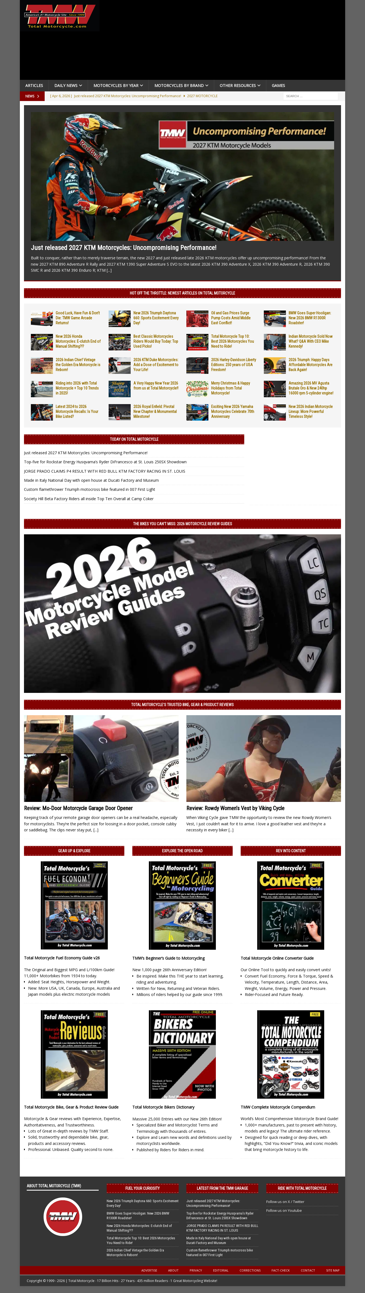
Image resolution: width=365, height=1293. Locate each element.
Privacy (196, 1270)
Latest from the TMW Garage (222, 1188)
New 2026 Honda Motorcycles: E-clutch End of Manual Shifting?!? (78, 341)
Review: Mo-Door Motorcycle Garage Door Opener (78, 808)
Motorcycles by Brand (179, 85)
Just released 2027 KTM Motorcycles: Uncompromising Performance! (123, 248)
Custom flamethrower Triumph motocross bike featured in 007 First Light (89, 489)
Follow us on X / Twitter (285, 1201)
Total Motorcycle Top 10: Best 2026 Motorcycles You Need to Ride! (232, 341)
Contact (308, 1270)
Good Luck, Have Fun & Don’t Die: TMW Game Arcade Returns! (78, 318)
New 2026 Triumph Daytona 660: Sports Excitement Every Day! (156, 318)
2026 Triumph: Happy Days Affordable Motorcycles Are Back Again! (310, 365)
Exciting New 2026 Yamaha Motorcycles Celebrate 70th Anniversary (232, 411)
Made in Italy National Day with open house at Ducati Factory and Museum (91, 480)
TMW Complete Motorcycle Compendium (278, 1107)
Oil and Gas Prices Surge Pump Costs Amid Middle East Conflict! (231, 318)
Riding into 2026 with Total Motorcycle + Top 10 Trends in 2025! (77, 388)
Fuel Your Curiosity (142, 1188)
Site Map (333, 1270)
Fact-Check (281, 1270)
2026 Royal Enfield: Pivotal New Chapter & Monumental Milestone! (155, 411)
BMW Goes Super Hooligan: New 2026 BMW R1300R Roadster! (310, 318)
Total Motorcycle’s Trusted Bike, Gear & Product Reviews (182, 705)
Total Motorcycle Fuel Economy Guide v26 (62, 957)
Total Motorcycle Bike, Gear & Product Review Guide (71, 1107)
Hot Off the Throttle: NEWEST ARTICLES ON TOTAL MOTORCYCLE (182, 293)
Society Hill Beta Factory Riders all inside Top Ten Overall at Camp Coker (89, 498)
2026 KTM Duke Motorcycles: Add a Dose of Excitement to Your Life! (155, 365)
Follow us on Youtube (284, 1210)
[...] (109, 270)
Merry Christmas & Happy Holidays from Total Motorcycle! (230, 388)
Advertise (149, 1270)
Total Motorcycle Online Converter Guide (277, 958)
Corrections (250, 1270)
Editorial (221, 1270)
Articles (34, 85)
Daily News (65, 85)
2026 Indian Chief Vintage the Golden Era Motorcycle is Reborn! (78, 365)
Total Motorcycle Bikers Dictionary (163, 1107)
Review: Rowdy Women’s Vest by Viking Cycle (235, 808)
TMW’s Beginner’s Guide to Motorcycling (168, 958)
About (173, 1270)
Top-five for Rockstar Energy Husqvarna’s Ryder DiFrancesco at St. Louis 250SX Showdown (105, 461)
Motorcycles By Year (115, 85)
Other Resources (238, 85)
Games (278, 85)
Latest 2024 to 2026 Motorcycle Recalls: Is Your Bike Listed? (77, 411)
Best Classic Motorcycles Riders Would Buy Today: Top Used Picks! (155, 341)
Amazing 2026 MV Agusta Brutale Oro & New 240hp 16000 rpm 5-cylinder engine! (311, 388)
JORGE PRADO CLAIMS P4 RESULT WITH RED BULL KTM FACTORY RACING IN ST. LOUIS (104, 471)
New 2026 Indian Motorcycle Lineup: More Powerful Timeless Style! (311, 411)
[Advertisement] (224, 41)
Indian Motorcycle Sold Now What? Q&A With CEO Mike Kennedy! (310, 341)
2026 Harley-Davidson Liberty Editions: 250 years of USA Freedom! (233, 365)
